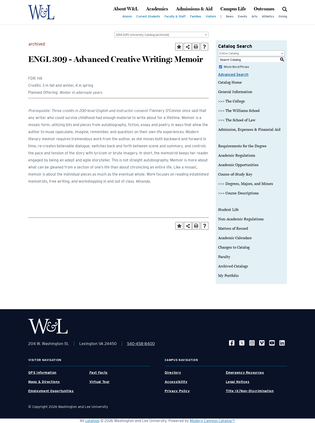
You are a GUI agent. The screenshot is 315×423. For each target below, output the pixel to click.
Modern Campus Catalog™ (212, 421)
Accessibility (176, 382)
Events (242, 16)
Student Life (228, 209)
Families (195, 16)
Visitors (211, 16)
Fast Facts (98, 372)
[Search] (284, 9)
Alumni (127, 16)
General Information (235, 92)
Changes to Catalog (234, 247)
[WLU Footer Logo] (48, 326)
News (229, 16)
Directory (173, 372)
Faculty (224, 257)
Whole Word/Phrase (236, 67)
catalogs (92, 421)
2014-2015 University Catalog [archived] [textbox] (142, 35)
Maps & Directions (44, 382)
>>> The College (231, 101)
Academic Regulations (236, 155)
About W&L (125, 9)
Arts (254, 16)
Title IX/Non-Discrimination (250, 391)
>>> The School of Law (236, 120)
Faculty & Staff (175, 16)
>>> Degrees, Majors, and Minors (245, 183)
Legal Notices (238, 382)
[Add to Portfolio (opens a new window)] (179, 46)
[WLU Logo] (48, 12)
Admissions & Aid (194, 9)
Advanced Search (233, 74)
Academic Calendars (235, 238)
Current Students (148, 16)
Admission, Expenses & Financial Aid (249, 129)
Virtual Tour (99, 382)
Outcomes (264, 9)
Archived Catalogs (233, 266)
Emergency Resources (245, 372)
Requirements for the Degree (242, 146)
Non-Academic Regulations (241, 219)
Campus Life (233, 9)
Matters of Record (233, 228)
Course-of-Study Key (235, 174)
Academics (157, 9)
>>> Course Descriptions (238, 193)
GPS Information (42, 372)
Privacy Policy (177, 391)
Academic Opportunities (238, 165)
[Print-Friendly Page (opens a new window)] (196, 46)
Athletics (268, 16)
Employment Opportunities (51, 391)
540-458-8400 (141, 343)
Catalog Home (230, 82)
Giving (283, 16)
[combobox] (161, 34)
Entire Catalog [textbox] (229, 53)
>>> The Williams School (239, 110)
